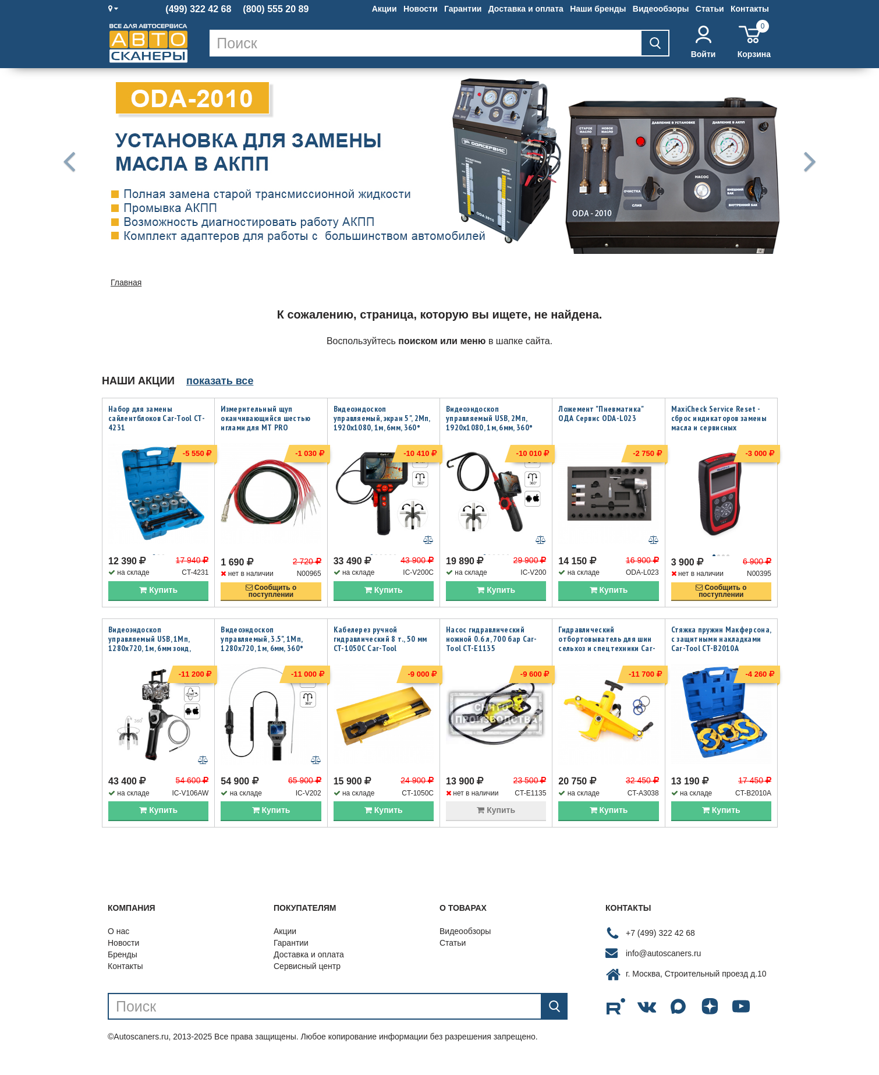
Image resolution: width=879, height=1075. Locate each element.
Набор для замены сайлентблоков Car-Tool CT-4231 (156, 418)
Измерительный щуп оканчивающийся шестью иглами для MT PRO (265, 418)
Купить (158, 597)
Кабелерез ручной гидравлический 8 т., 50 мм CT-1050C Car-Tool (380, 645)
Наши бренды (598, 8)
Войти (703, 42)
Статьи (710, 8)
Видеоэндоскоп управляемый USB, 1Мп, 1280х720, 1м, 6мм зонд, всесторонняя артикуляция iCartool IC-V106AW (156, 655)
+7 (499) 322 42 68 (660, 947)
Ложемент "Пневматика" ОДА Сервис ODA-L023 (600, 413)
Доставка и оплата (525, 8)
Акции (384, 8)
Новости (420, 8)
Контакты (750, 8)
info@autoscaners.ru (663, 968)
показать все (219, 381)
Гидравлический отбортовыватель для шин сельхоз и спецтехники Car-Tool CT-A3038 (606, 650)
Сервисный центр (307, 980)
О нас (118, 945)
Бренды (122, 969)
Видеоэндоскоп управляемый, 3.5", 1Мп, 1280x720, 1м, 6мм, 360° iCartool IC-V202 (262, 650)
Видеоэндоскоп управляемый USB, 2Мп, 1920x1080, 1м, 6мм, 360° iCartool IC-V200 (489, 423)
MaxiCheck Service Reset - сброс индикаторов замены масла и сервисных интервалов (719, 423)
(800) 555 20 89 (276, 9)
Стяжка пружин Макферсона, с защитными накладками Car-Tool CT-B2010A (721, 645)
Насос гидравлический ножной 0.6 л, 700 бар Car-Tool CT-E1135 (491, 645)
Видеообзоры (661, 8)
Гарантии (462, 8)
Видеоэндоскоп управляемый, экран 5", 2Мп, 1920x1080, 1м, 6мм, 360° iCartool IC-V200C (382, 423)
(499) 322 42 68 (198, 9)
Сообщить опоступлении (271, 598)
